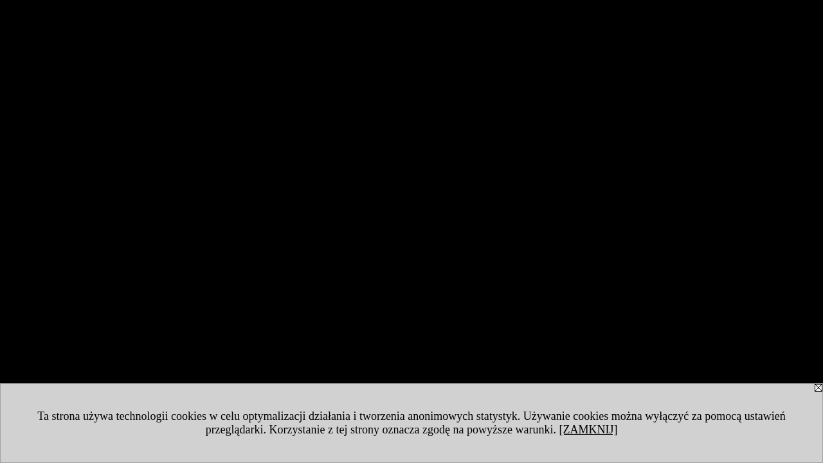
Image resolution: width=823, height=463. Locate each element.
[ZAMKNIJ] (588, 429)
